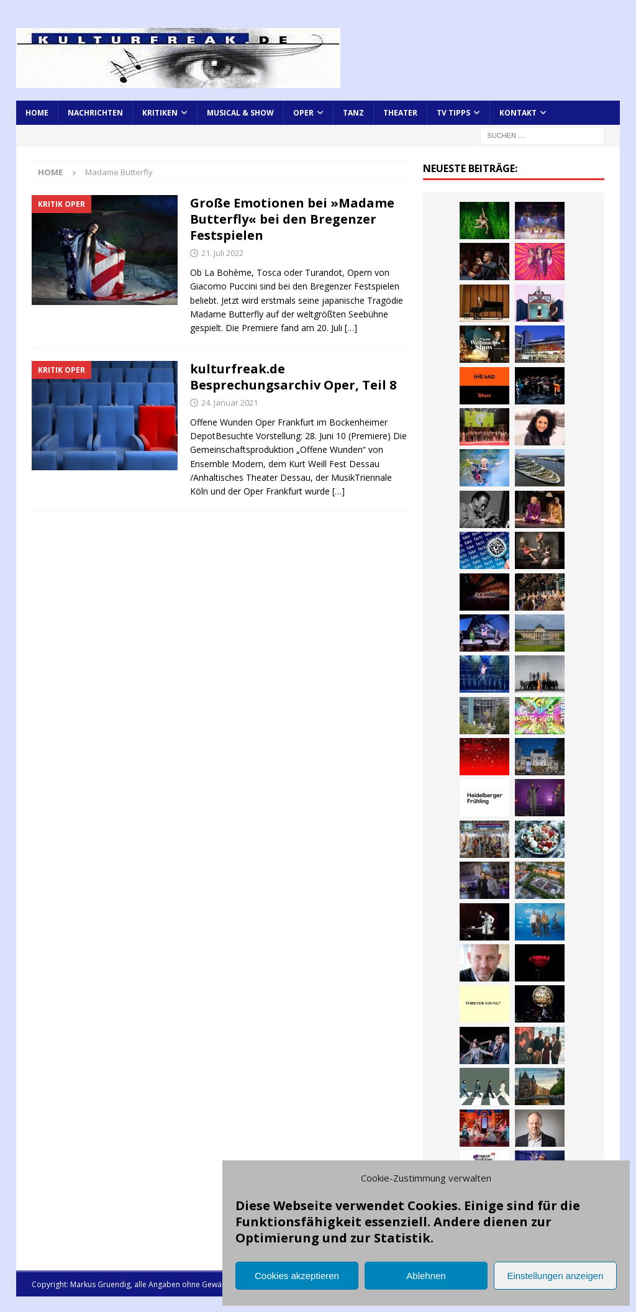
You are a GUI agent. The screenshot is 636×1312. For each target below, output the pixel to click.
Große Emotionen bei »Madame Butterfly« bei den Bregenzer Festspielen (292, 219)
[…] (351, 328)
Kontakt (518, 112)
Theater (400, 112)
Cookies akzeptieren (297, 1275)
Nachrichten (95, 112)
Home (36, 112)
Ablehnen (425, 1275)
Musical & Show (240, 112)
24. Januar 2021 (229, 402)
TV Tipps (453, 112)
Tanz (353, 112)
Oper (303, 112)
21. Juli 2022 (222, 252)
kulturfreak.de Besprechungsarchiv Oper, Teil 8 (293, 376)
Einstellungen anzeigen (555, 1275)
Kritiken (160, 112)
